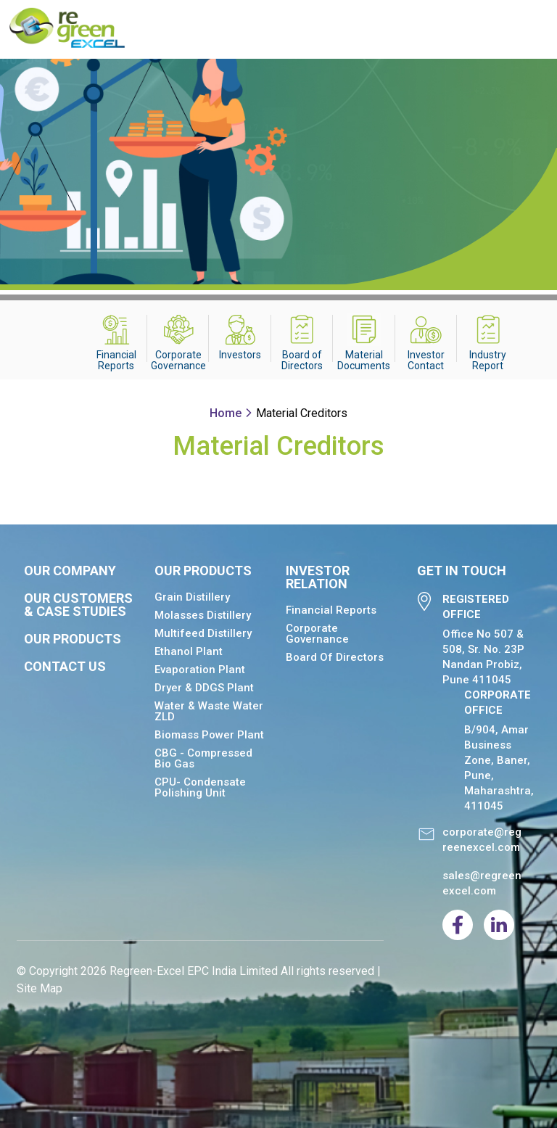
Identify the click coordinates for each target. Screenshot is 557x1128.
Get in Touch (461, 570)
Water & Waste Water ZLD (208, 711)
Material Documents (363, 360)
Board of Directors (302, 360)
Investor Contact (426, 360)
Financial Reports (116, 360)
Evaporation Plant (199, 669)
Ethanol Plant (188, 651)
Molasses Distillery (202, 615)
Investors (240, 355)
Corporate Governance (178, 360)
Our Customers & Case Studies (78, 605)
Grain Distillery (192, 597)
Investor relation (318, 577)
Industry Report (487, 360)
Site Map (39, 988)
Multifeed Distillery (203, 633)
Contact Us (65, 666)
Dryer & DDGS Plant (204, 687)
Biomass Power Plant (209, 734)
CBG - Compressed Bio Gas (203, 758)
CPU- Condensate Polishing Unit (200, 787)
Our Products (72, 639)
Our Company (70, 570)
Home (226, 413)
